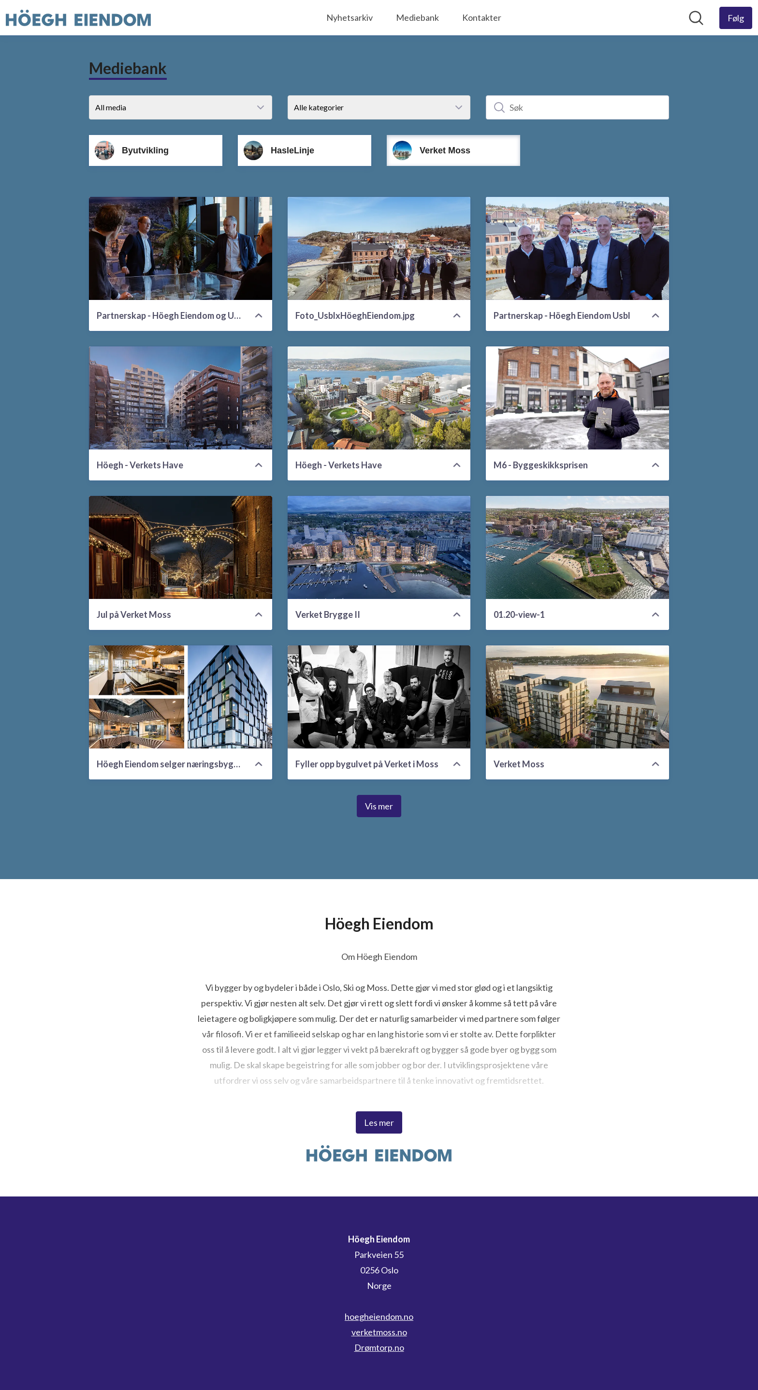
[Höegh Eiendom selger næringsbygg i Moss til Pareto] (180, 696)
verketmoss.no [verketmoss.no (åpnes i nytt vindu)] (379, 1332)
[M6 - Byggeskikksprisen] (577, 397)
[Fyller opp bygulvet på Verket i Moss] (379, 696)
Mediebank (417, 17)
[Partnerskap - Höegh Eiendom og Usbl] (180, 248)
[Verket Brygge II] (379, 547)
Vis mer (379, 806)
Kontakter (481, 17)
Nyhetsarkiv (349, 17)
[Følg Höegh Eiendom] (735, 18)
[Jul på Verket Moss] (180, 547)
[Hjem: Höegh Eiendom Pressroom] (78, 18)
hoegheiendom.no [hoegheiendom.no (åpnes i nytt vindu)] (379, 1316)
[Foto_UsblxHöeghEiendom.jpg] (379, 248)
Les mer (379, 1122)
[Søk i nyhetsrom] (696, 18)
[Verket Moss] (577, 696)
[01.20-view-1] (577, 547)
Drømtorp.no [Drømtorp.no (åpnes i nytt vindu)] (379, 1347)
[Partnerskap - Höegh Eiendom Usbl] (577, 248)
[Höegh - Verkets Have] (180, 397)
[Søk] (577, 107)
